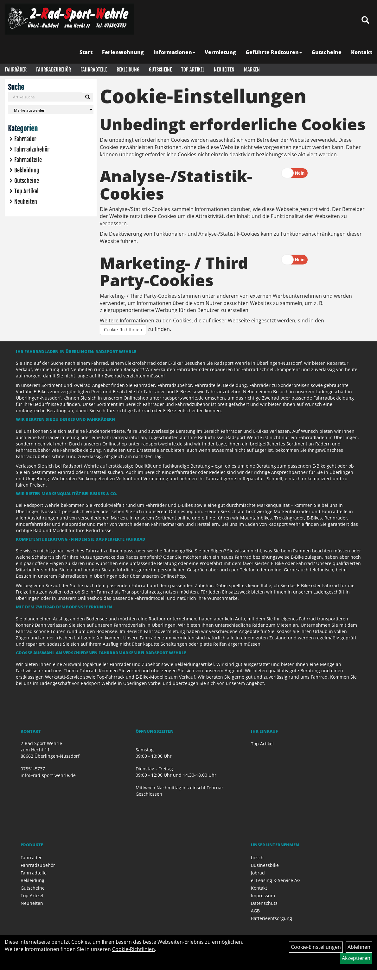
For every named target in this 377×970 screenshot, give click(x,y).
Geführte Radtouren (274, 52)
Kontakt (361, 52)
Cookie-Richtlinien (123, 329)
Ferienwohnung (123, 52)
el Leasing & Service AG (275, 880)
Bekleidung (128, 69)
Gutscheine (326, 52)
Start (86, 52)
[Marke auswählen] (50, 109)
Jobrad (258, 873)
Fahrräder (16, 69)
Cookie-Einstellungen (316, 946)
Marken (252, 69)
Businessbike (265, 865)
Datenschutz (264, 903)
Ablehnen (359, 946)
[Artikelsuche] (365, 20)
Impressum (263, 895)
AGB (255, 911)
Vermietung (220, 52)
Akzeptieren (356, 957)
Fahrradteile (93, 69)
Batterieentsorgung (271, 918)
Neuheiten (224, 69)
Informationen (174, 52)
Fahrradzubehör (53, 69)
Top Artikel (192, 69)
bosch (257, 858)
